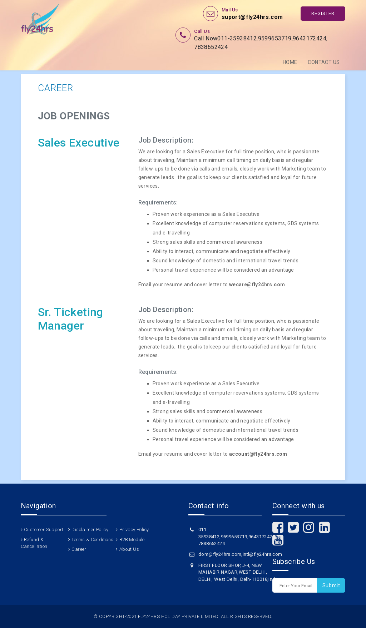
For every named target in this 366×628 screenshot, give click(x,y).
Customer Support (43, 529)
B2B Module (132, 539)
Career (78, 549)
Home (290, 62)
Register (323, 13)
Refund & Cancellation (34, 543)
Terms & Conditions (92, 539)
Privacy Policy (134, 529)
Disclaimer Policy (89, 529)
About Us (129, 549)
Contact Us (324, 62)
